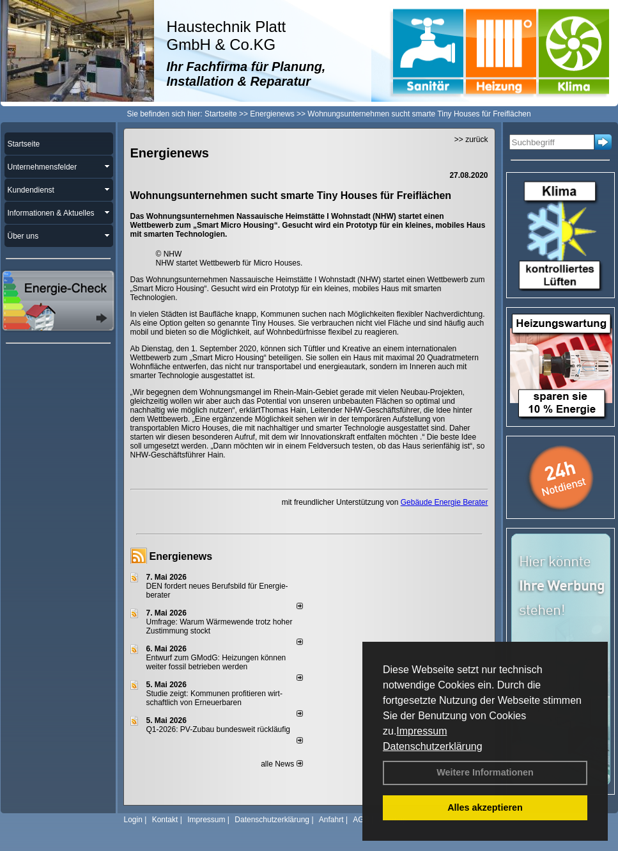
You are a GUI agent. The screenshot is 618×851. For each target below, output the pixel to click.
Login (133, 819)
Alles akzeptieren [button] (485, 807)
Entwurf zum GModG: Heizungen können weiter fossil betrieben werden (216, 662)
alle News (281, 764)
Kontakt (165, 819)
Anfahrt (331, 819)
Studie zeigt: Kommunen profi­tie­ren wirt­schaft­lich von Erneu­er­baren (214, 698)
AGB (361, 819)
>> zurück (471, 139)
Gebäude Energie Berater (444, 502)
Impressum (421, 731)
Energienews (181, 556)
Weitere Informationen (485, 772)
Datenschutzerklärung (433, 746)
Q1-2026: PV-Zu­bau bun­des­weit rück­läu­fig (218, 729)
